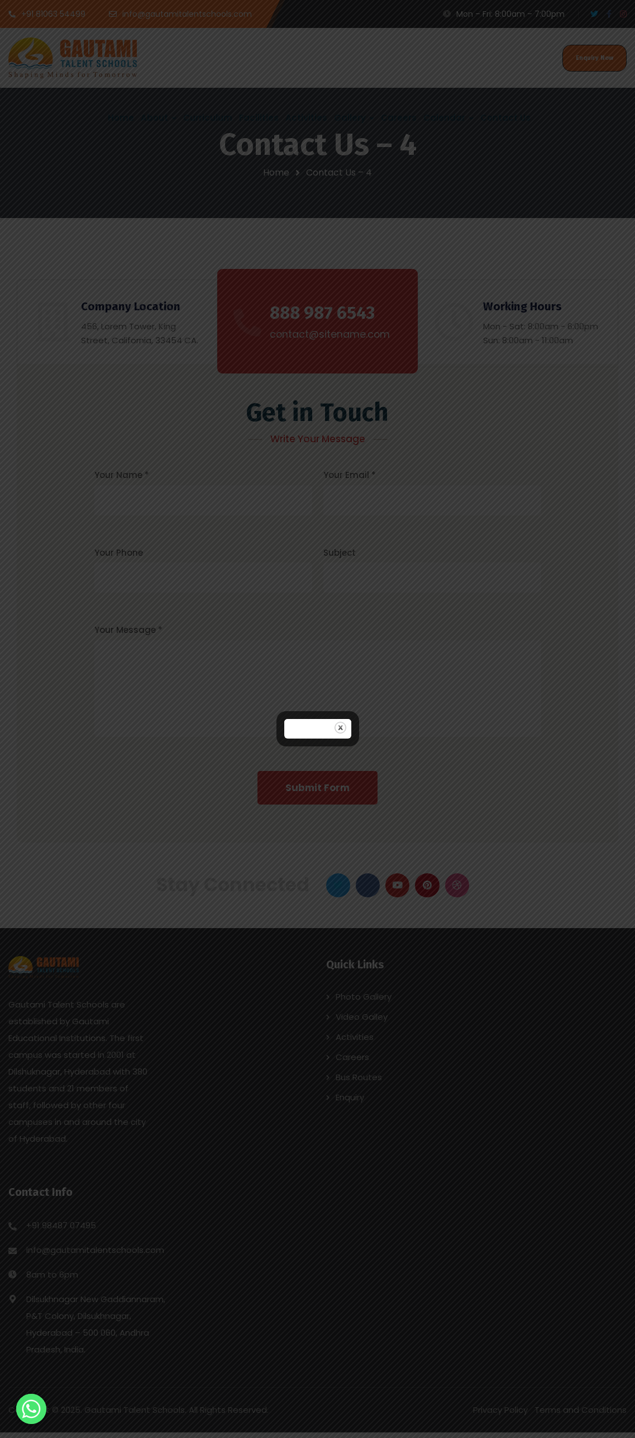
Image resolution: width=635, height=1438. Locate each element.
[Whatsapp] (31, 1409)
